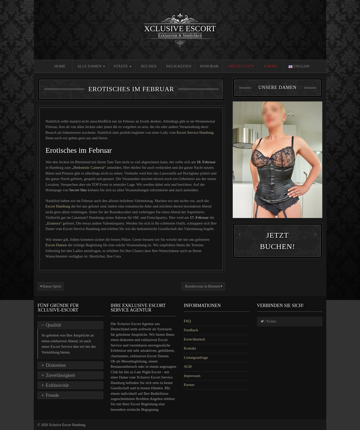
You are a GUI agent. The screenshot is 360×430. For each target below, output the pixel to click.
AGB (188, 366)
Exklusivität (57, 385)
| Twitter (268, 321)
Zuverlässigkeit (60, 375)
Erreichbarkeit (194, 339)
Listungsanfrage (196, 358)
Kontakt (190, 348)
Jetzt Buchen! (277, 250)
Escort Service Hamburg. (195, 132)
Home (60, 66)
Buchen (149, 66)
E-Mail (271, 66)
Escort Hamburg (58, 206)
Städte (123, 66)
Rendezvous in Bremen (203, 286)
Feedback (191, 330)
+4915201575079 (240, 66)
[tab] (70, 325)
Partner (189, 385)
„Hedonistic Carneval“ (89, 168)
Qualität (53, 325)
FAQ (187, 321)
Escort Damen (57, 245)
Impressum (192, 376)
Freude (52, 395)
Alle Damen (91, 66)
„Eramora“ (54, 223)
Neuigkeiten (179, 66)
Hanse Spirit (50, 286)
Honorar (209, 66)
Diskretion (56, 365)
